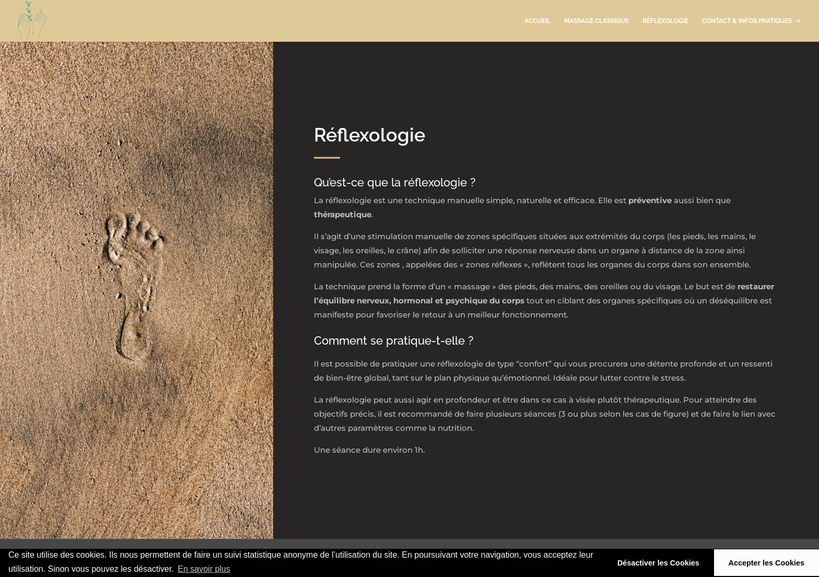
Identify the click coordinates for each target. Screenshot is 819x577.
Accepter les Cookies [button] (767, 563)
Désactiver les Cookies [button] (658, 563)
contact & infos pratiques (747, 21)
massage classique (596, 21)
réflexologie (665, 21)
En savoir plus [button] (204, 568)
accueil (537, 21)
